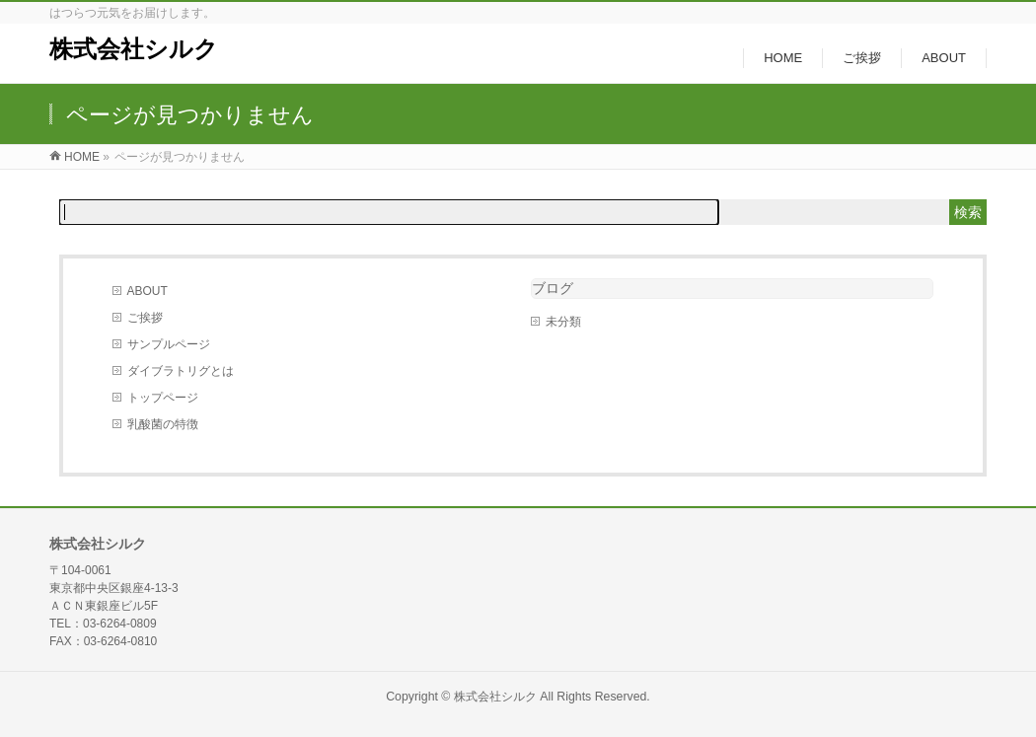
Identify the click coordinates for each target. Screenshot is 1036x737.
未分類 (563, 322)
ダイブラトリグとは (180, 371)
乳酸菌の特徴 (162, 424)
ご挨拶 (145, 318)
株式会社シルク (133, 49)
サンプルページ (168, 344)
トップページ (162, 398)
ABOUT (147, 291)
